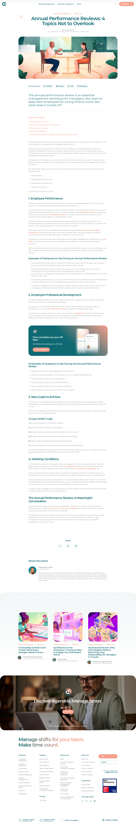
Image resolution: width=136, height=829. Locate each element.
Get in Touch (85, 766)
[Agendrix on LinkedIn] (86, 801)
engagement (79, 313)
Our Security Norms (46, 772)
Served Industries (87, 788)
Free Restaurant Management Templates (66, 784)
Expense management (23, 779)
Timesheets (22, 769)
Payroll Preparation (25, 775)
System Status (44, 786)
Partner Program (87, 775)
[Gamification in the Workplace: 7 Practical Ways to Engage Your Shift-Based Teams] (68, 638)
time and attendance (57, 215)
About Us (84, 759)
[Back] (21, 17)
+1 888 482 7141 (111, 773)
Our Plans (43, 800)
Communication (24, 783)
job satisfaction (69, 466)
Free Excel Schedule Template (67, 768)
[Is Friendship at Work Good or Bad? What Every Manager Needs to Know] (33, 638)
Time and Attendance (22, 765)
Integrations (22, 794)
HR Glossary (64, 794)
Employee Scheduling (22, 760)
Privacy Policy (86, 772)
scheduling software (87, 212)
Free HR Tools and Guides (66, 763)
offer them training (58, 309)
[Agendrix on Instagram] (90, 801)
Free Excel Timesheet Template (64, 773)
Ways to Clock (23, 772)
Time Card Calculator (64, 790)
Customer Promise (88, 762)
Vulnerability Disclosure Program (46, 790)
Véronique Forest (68, 30)
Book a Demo (44, 766)
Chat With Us (44, 762)
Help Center (43, 759)
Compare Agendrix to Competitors (67, 798)
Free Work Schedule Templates (67, 779)
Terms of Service (87, 769)
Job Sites (21, 791)
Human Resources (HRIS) (25, 787)
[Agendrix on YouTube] (94, 801)
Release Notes (44, 778)
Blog (62, 759)
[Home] (4, 4)
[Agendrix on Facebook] (82, 801)
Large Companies (87, 791)
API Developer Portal (44, 782)
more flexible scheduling (85, 469)
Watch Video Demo (46, 769)
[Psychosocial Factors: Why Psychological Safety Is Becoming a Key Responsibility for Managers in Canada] (103, 638)
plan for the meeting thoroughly (63, 509)
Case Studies (86, 785)
